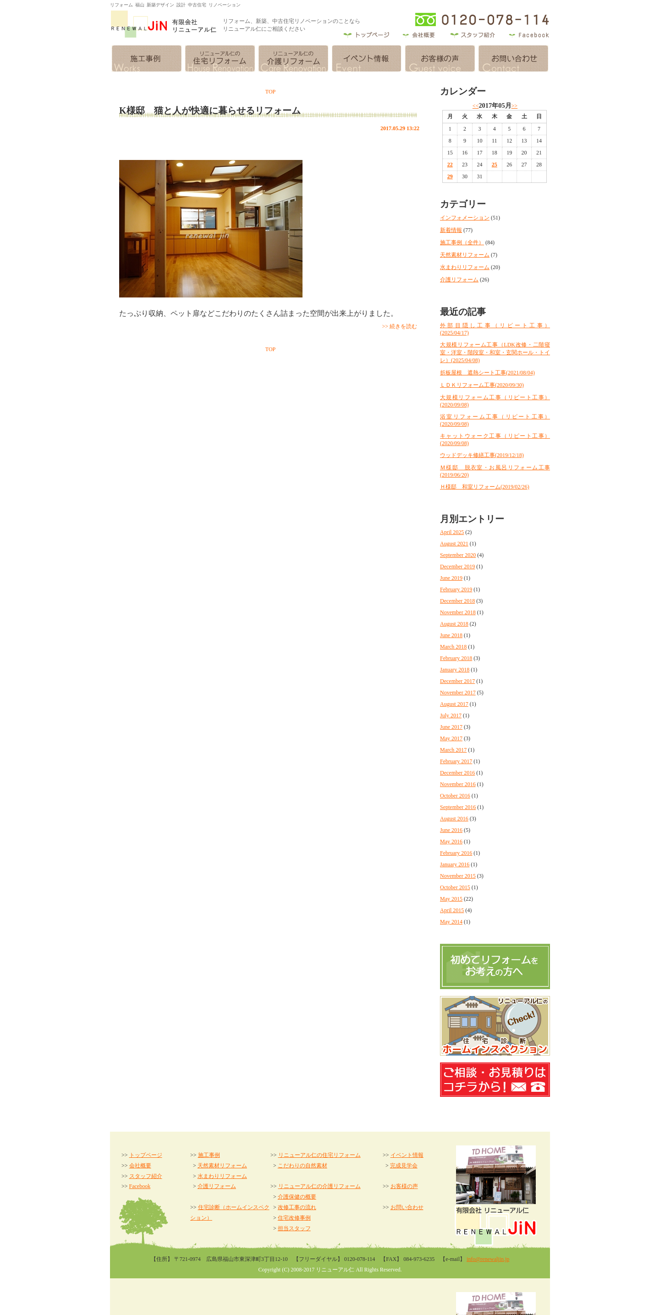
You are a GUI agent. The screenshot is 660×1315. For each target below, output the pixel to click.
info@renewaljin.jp (488, 1259)
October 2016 (455, 795)
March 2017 (453, 750)
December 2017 (457, 681)
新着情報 (451, 230)
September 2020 (458, 555)
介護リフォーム (459, 279)
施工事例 (209, 1155)
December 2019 (457, 566)
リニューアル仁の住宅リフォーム (319, 1155)
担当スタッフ (294, 1228)
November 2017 (458, 692)
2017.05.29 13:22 (399, 128)
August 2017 (454, 704)
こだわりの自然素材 (302, 1165)
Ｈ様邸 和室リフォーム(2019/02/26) (484, 487)
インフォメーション (465, 218)
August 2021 (454, 543)
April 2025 (452, 532)
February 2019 (456, 589)
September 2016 (458, 807)
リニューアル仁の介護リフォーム (319, 1186)
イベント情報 (407, 1155)
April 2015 (452, 910)
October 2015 (455, 887)
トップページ (145, 1155)
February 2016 (456, 853)
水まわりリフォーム (465, 267)
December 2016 (457, 773)
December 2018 (457, 601)
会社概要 (140, 1165)
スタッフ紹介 (145, 1176)
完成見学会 (404, 1165)
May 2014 (451, 922)
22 (450, 164)
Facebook (140, 1186)
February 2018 (456, 658)
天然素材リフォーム (465, 255)
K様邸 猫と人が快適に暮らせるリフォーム (210, 110)
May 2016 (451, 841)
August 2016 (454, 818)
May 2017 (451, 738)
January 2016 (454, 864)
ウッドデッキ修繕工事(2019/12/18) (482, 455)
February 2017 (456, 761)
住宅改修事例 (294, 1218)
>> (515, 106)
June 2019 (451, 578)
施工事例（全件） (462, 242)
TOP (270, 91)
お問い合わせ (407, 1207)
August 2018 (454, 624)
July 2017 (451, 715)
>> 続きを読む (399, 326)
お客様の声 (404, 1186)
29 (450, 176)
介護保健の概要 (297, 1197)
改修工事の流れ (297, 1207)
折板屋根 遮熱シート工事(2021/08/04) (487, 372)
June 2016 (451, 830)
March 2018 (453, 647)
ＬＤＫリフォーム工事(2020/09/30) (482, 385)
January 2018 (454, 669)
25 (494, 164)
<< (476, 106)
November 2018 (458, 612)
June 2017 (451, 727)
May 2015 (451, 899)
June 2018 (451, 635)
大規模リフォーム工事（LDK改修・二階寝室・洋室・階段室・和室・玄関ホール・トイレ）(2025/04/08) (495, 352)
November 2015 (458, 876)
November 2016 (458, 784)
